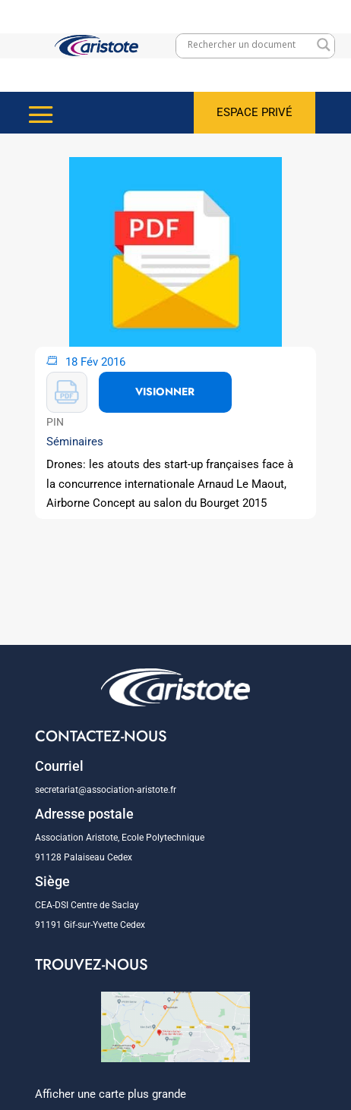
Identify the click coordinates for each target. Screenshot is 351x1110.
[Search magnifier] (323, 44)
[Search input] (248, 44)
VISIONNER (164, 391)
